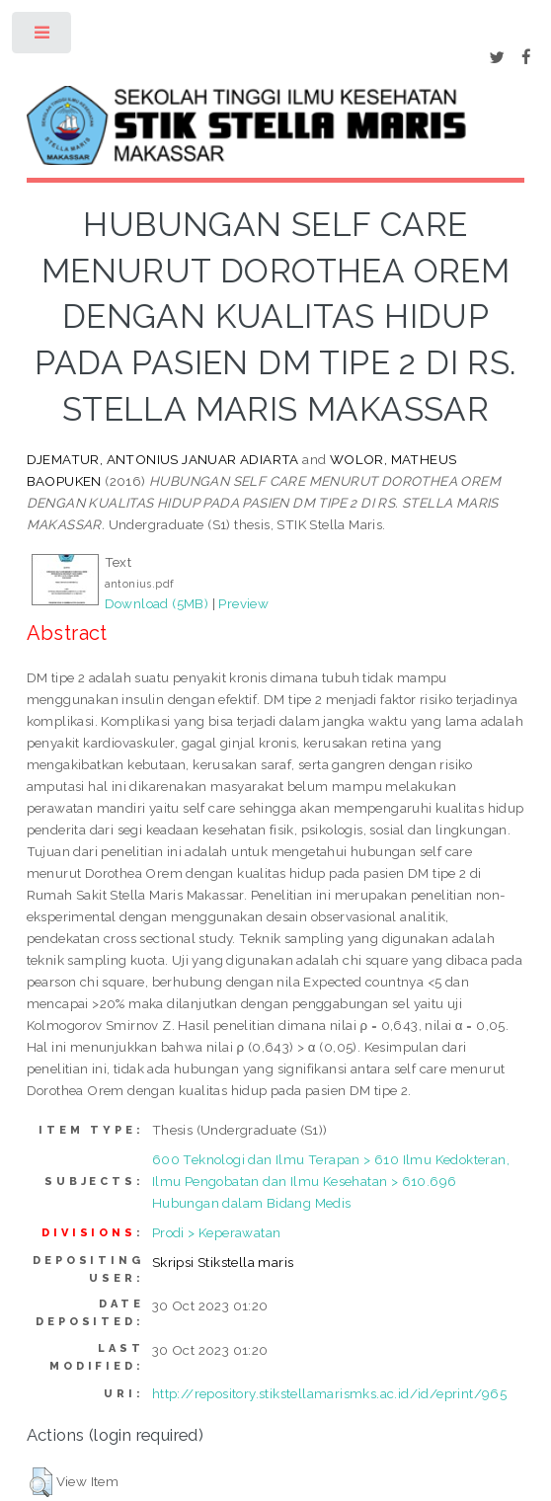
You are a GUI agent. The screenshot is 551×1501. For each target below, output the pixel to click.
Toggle (43, 37)
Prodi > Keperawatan (216, 1232)
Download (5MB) (157, 603)
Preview (243, 603)
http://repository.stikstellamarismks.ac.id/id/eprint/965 (329, 1393)
